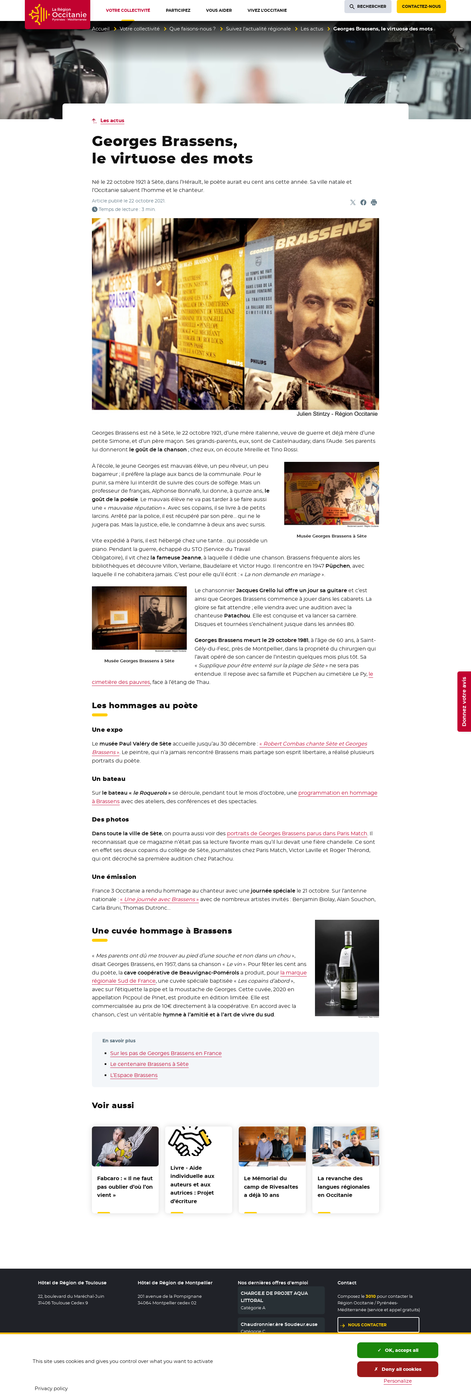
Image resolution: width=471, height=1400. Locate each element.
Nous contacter (367, 1324)
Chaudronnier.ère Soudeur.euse (279, 1324)
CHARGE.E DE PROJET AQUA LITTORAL (274, 1296)
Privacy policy (51, 1388)
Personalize (398, 1381)
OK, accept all (397, 1350)
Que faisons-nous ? (192, 29)
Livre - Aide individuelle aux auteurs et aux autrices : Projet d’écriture (192, 1184)
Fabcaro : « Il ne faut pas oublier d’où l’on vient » (125, 1186)
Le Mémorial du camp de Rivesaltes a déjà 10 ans (271, 1186)
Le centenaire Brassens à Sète (149, 1064)
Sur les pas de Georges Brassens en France (166, 1053)
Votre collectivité (140, 29)
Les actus (312, 29)
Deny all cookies (398, 1369)
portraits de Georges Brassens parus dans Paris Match (297, 833)
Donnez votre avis (464, 702)
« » (159, 899)
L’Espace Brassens (134, 1075)
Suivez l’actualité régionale (258, 29)
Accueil (101, 29)
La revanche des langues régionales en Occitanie (344, 1186)
